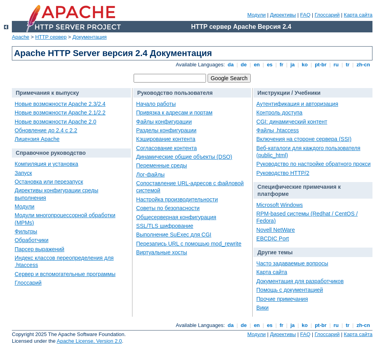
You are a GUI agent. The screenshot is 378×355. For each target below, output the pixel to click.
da (230, 65)
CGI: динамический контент (291, 121)
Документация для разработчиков (300, 281)
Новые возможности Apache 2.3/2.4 (60, 104)
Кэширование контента (165, 139)
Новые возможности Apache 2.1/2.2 (60, 112)
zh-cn (363, 65)
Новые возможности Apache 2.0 (55, 121)
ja (292, 65)
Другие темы (275, 252)
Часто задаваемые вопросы (292, 263)
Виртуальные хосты (161, 252)
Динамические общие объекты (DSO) (184, 157)
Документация (89, 37)
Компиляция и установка (46, 164)
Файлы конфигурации (164, 121)
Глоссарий (327, 15)
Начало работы (156, 104)
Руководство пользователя (175, 93)
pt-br (321, 65)
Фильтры (26, 231)
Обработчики (31, 240)
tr (347, 65)
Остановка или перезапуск (49, 181)
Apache (20, 37)
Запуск (23, 173)
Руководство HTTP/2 (282, 173)
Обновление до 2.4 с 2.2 (46, 130)
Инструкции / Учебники (289, 93)
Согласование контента (166, 148)
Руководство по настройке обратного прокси (313, 164)
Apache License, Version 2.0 (89, 341)
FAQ (305, 15)
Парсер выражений (39, 249)
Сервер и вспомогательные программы (65, 274)
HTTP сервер (51, 37)
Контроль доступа (279, 112)
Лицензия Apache (37, 139)
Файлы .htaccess (277, 130)
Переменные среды (161, 165)
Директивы (283, 15)
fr (281, 65)
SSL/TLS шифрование (164, 226)
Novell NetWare (275, 230)
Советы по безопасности (168, 208)
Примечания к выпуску (47, 93)
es (269, 65)
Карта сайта (358, 15)
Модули (256, 15)
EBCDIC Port (272, 238)
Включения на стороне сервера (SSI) (304, 139)
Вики (262, 307)
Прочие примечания (282, 299)
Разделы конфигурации (166, 130)
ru (336, 65)
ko (305, 65)
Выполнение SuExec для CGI (173, 234)
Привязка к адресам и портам (174, 112)
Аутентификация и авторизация (297, 104)
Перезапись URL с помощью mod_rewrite (188, 243)
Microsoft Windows (279, 205)
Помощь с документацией (289, 290)
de (243, 65)
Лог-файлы (150, 174)
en (256, 65)
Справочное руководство (51, 153)
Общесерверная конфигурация (176, 217)
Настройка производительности (177, 199)
